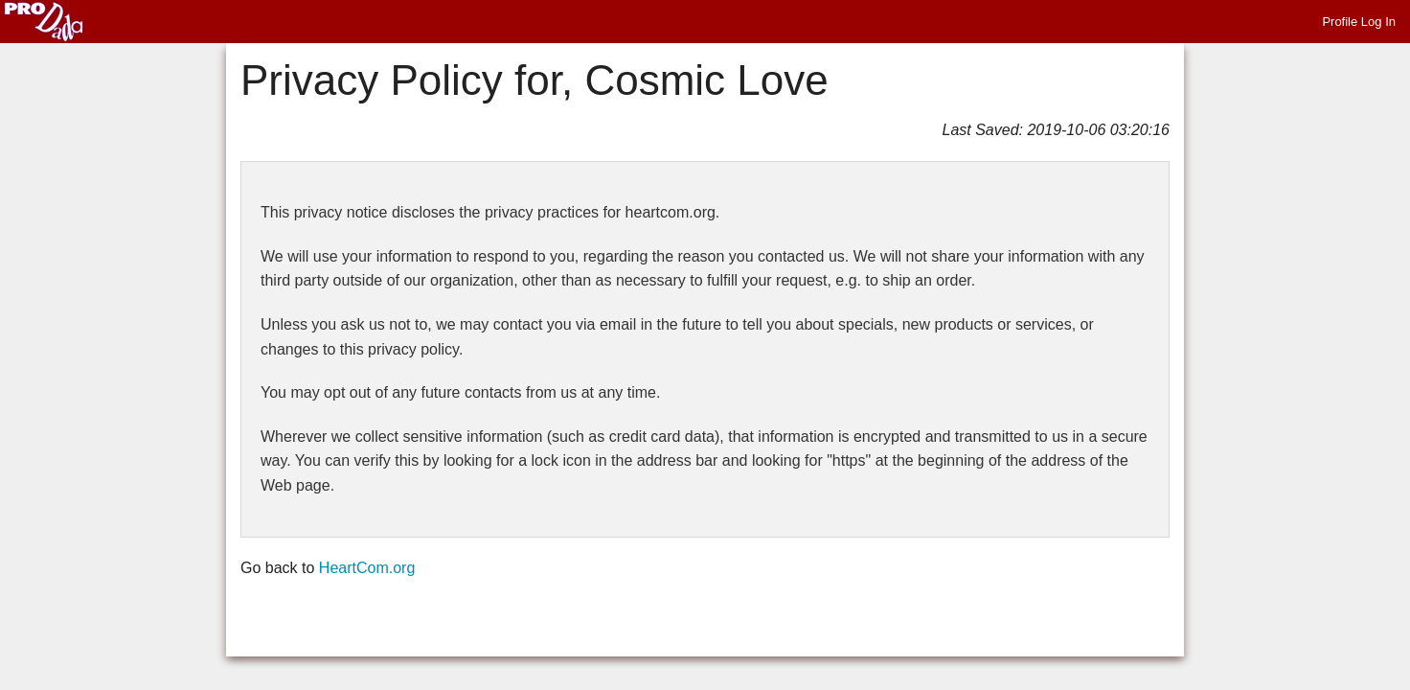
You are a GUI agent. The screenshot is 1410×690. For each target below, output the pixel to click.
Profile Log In (1359, 21)
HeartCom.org (367, 568)
